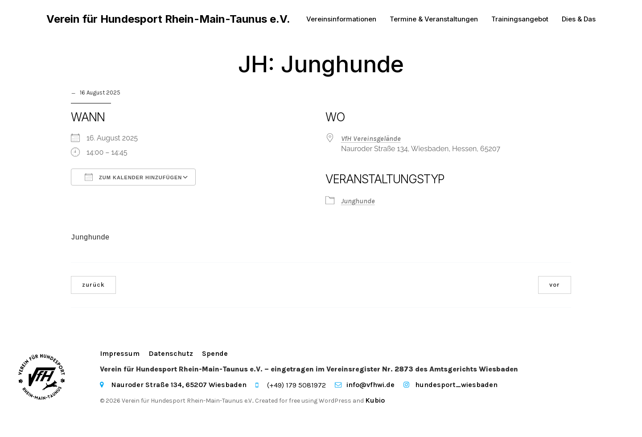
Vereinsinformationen (341, 20)
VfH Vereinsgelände (371, 140)
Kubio (375, 402)
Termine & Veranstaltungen (434, 20)
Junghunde (358, 203)
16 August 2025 (100, 94)
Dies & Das (579, 20)
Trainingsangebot (519, 20)
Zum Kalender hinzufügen (133, 179)
